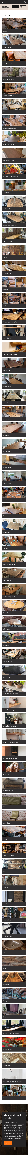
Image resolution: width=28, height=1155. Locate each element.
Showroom (15, 7)
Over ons (7, 1143)
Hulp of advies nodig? (25, 2)
